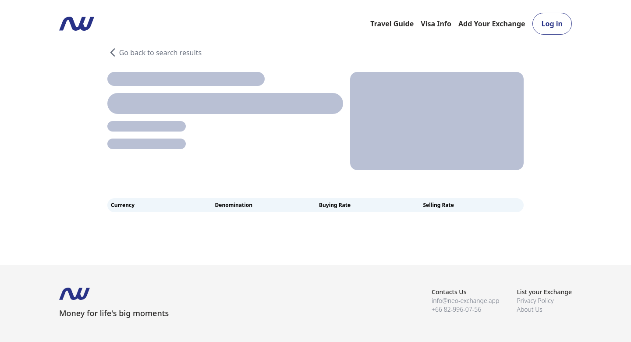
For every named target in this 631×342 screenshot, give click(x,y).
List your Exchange (544, 292)
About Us (529, 309)
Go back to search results (154, 52)
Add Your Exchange (491, 23)
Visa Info (436, 23)
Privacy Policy (535, 300)
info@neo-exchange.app (465, 300)
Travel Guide (392, 23)
